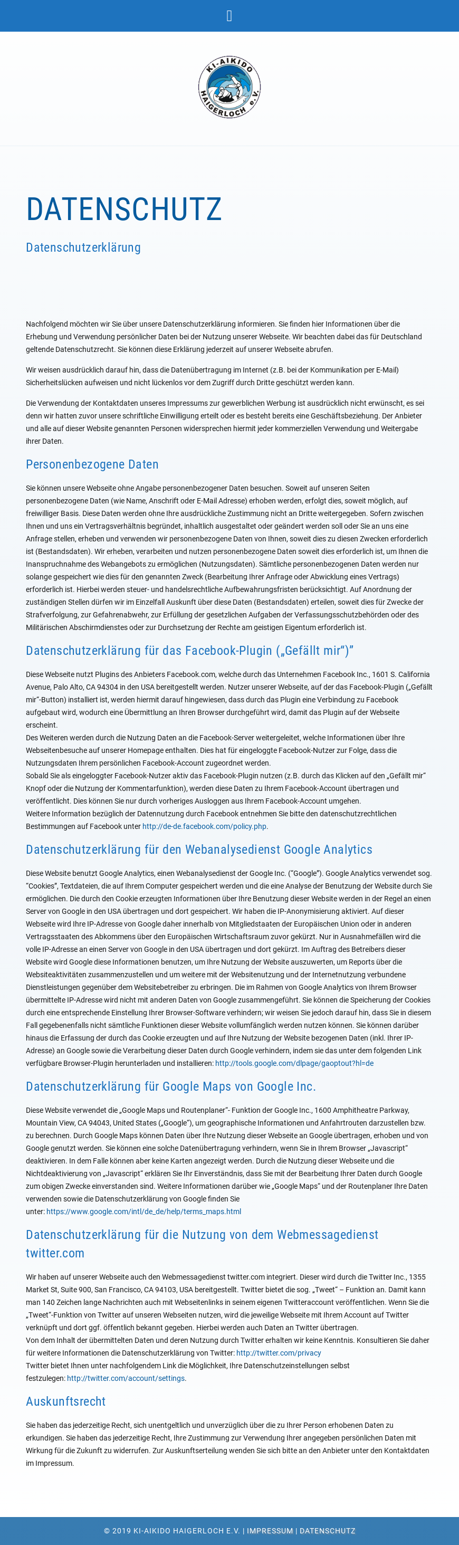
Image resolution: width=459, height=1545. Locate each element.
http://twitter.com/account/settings (126, 1378)
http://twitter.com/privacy (278, 1353)
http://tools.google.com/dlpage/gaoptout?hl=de (294, 1063)
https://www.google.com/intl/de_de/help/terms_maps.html (143, 1211)
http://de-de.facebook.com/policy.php (204, 826)
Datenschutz (328, 1531)
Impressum (270, 1531)
